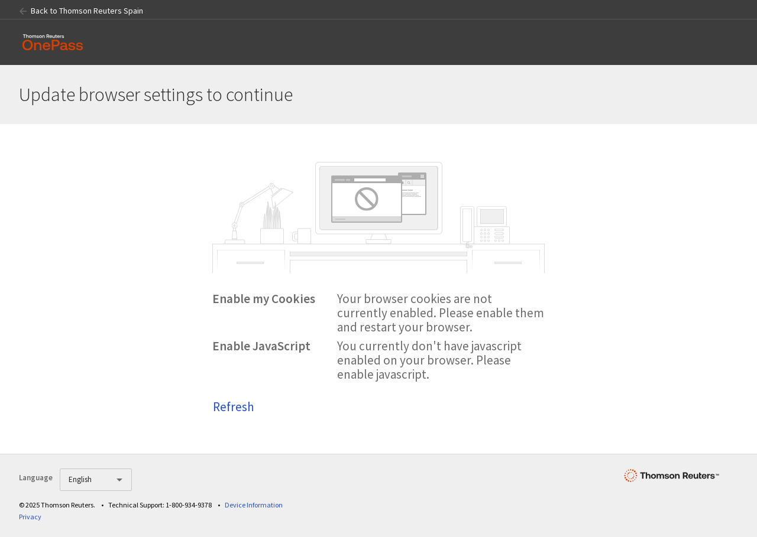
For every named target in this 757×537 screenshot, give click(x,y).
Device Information (254, 504)
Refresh (233, 407)
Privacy (30, 516)
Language (36, 478)
